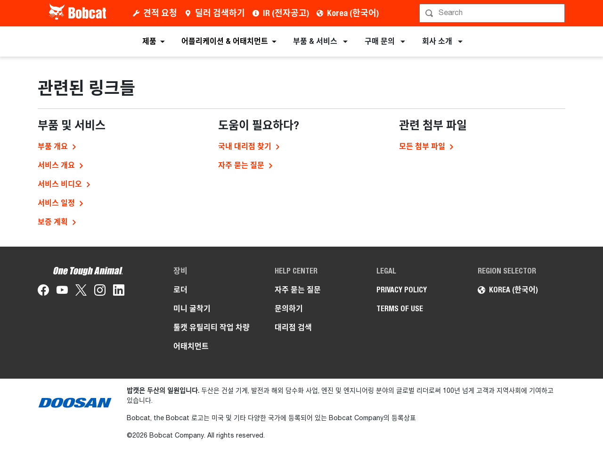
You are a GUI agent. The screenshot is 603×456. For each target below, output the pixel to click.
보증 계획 (53, 221)
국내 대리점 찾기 (244, 146)
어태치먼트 (191, 346)
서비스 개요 (56, 165)
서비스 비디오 (60, 184)
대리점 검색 (293, 327)
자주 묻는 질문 (241, 165)
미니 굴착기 (192, 308)
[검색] (493, 13)
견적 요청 (160, 13)
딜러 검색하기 (220, 13)
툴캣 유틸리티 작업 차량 (211, 327)
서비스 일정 (56, 203)
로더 (180, 289)
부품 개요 (53, 146)
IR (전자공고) (286, 13)
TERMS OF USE (399, 308)
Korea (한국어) (353, 13)
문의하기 (289, 308)
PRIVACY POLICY (401, 289)
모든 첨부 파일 (422, 146)
